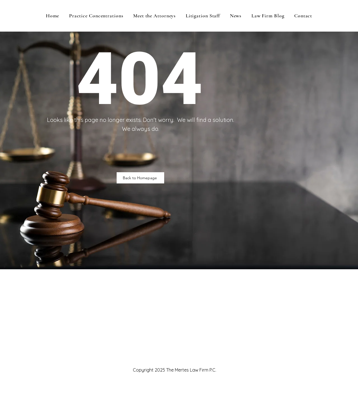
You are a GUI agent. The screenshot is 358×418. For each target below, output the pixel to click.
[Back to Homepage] (140, 177)
